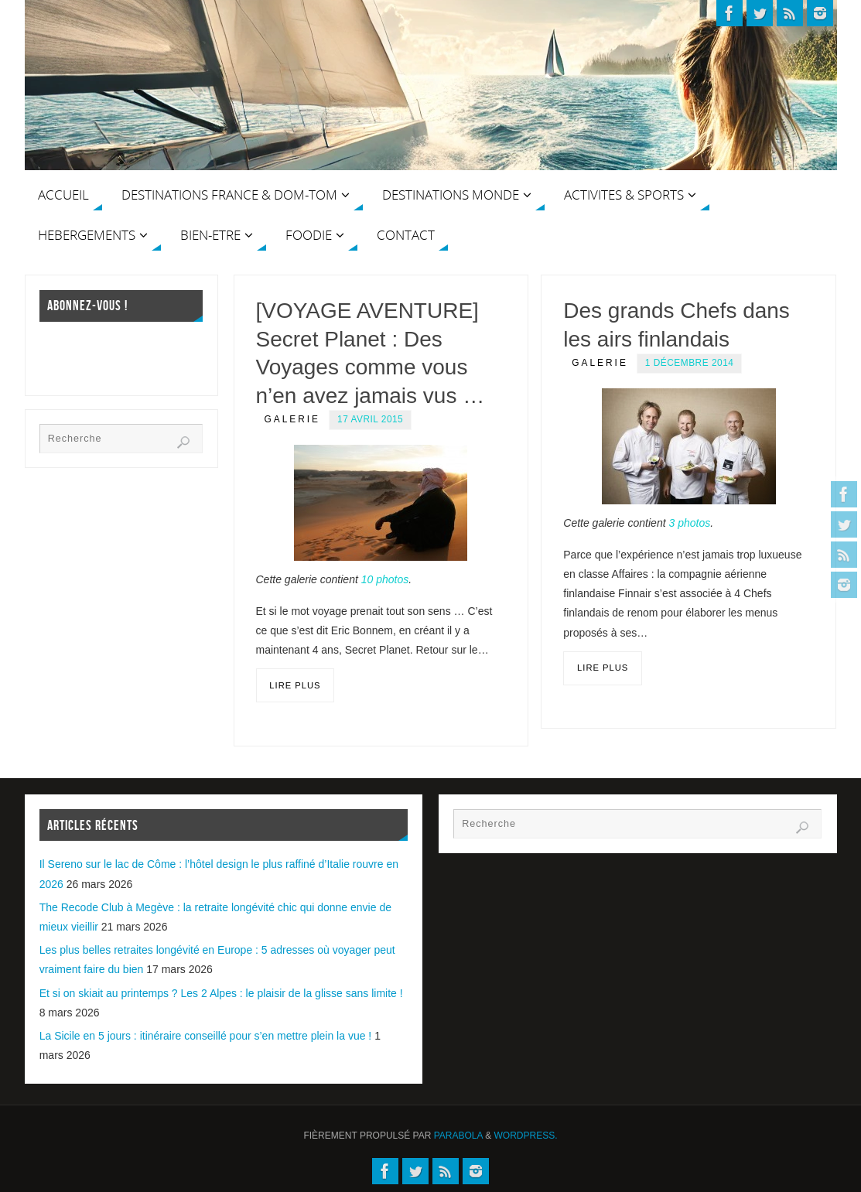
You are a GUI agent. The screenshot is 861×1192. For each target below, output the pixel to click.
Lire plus (294, 685)
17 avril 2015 (370, 419)
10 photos (385, 579)
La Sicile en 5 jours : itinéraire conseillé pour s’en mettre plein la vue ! (205, 1036)
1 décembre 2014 (689, 362)
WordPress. (526, 1135)
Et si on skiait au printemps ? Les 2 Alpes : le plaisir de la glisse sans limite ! (221, 993)
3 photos (689, 523)
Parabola (458, 1135)
